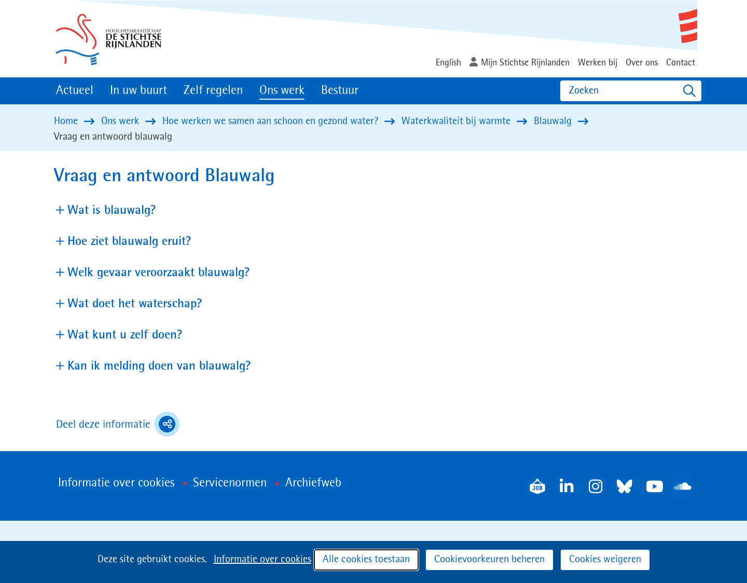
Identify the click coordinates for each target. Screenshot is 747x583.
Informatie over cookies (262, 559)
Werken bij (597, 62)
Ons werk (282, 91)
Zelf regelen (213, 91)
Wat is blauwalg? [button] (111, 210)
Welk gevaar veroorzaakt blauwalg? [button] (158, 272)
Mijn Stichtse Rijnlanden (525, 62)
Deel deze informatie (117, 424)
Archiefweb (313, 483)
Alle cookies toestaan (366, 559)
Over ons (642, 62)
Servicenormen (230, 483)
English (448, 62)
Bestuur (339, 91)
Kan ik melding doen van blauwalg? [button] (159, 366)
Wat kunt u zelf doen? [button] (125, 335)
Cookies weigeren (605, 559)
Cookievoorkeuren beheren (489, 559)
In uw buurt (138, 91)
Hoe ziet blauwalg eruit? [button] (129, 241)
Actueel (74, 91)
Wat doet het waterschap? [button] (134, 303)
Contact (680, 62)
